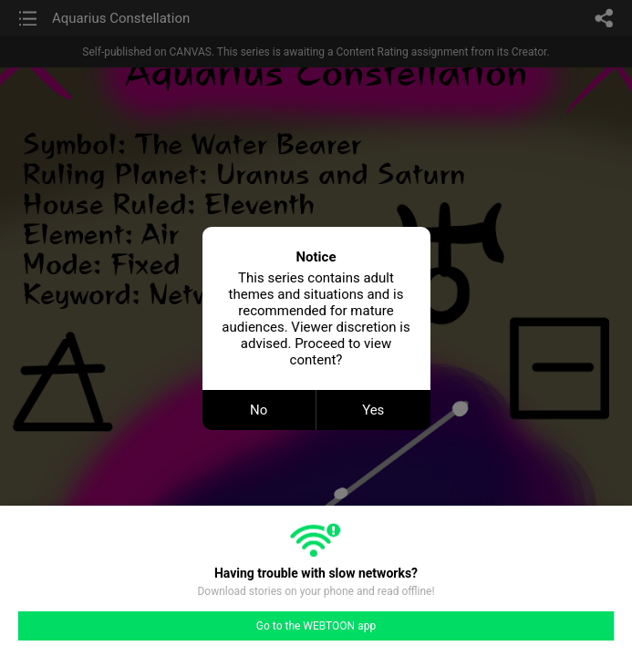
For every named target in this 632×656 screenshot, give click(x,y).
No (258, 410)
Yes (373, 410)
